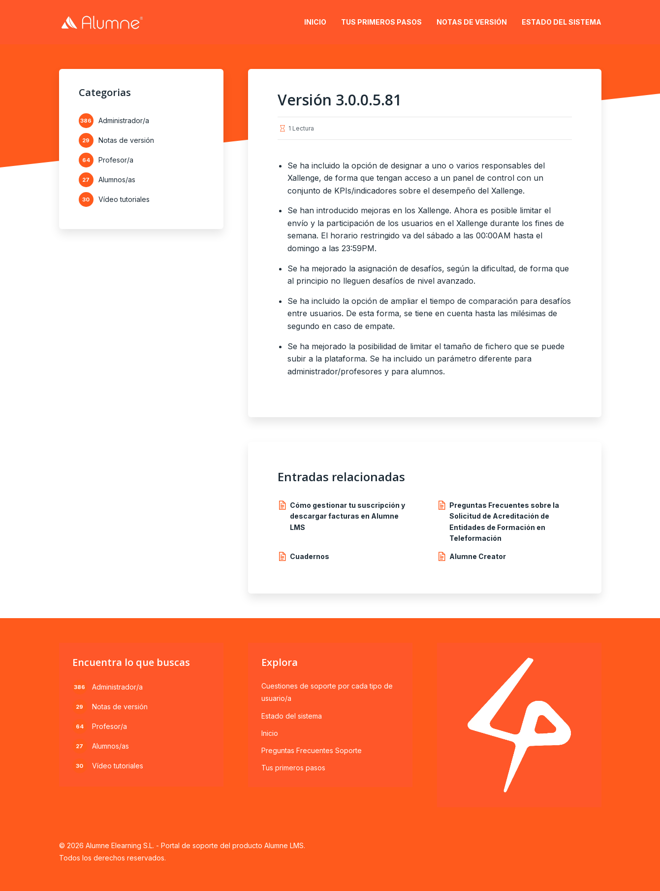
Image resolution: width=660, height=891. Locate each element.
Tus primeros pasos (381, 22)
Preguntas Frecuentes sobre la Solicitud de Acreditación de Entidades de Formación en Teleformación (504, 521)
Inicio (315, 22)
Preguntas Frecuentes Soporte (311, 750)
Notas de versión (472, 22)
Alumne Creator (477, 556)
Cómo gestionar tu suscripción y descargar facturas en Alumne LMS (347, 516)
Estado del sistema (561, 22)
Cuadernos (309, 556)
